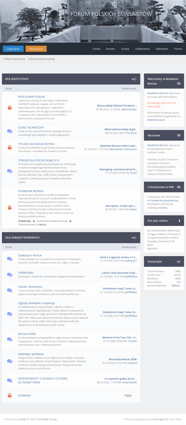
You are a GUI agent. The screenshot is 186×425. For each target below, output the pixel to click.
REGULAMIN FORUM (31, 96)
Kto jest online (157, 220)
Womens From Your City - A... (119, 337)
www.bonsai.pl (155, 119)
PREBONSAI (26, 272)
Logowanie (13, 48)
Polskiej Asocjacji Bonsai (164, 200)
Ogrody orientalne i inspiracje (36, 303)
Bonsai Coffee (27, 334)
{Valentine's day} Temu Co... (120, 288)
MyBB (22, 419)
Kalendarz (162, 48)
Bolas (133, 209)
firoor (133, 133)
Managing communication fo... (118, 169)
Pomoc (178, 48)
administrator (129, 109)
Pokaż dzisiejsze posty (41, 59)
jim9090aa (131, 276)
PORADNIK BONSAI (30, 191)
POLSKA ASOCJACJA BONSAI (36, 144)
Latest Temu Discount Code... (119, 272)
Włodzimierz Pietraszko (123, 149)
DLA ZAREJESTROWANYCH (22, 237)
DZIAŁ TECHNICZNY (31, 127)
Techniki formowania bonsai (51, 221)
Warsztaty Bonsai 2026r (123, 359)
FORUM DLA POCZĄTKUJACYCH (38, 160)
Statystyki (155, 261)
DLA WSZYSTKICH (16, 79)
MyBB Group (49, 419)
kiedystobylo (129, 382)
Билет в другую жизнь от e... (118, 257)
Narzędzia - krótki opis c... (121, 206)
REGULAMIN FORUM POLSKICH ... (117, 105)
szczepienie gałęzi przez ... (120, 378)
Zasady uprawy (26, 224)
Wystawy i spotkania (31, 354)
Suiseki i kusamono (30, 286)
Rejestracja (36, 48)
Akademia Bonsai (157, 93)
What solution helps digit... (121, 129)
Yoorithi (132, 341)
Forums (110, 48)
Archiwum (24, 395)
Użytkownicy (142, 48)
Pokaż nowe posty (14, 59)
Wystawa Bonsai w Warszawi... (118, 145)
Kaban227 (131, 260)
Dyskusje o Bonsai (30, 255)
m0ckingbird (159, 419)
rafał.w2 (132, 363)
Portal (96, 48)
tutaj (164, 207)
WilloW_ (176, 285)
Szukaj (125, 48)
